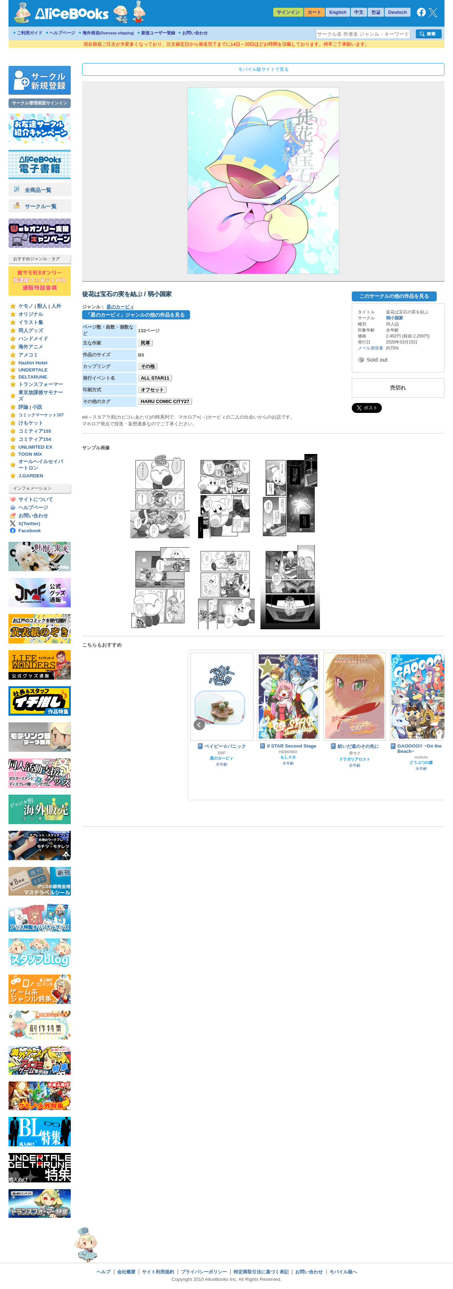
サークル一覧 (35, 206)
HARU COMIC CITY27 (165, 401)
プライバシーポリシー (204, 1271)
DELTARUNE (32, 377)
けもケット (30, 423)
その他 (148, 366)
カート (314, 12)
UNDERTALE (33, 370)
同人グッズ (30, 330)
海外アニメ (30, 347)
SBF (222, 753)
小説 (37, 407)
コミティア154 (34, 439)
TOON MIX (30, 454)
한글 (375, 12)
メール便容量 (370, 348)
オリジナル (30, 314)
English (337, 12)
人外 (56, 306)
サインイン (288, 12)
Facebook (29, 530)
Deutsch (397, 12)
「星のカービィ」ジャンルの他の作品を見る (135, 315)
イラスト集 (30, 322)
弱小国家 (394, 318)
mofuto (421, 757)
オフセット (152, 389)
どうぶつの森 (421, 762)
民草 (145, 343)
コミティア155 (34, 431)
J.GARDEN (30, 475)
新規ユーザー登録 (158, 32)
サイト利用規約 (158, 1271)
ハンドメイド (33, 338)
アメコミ (28, 355)
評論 (23, 407)
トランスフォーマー (40, 384)
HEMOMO (288, 752)
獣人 (42, 306)
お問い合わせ (195, 32)
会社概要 (126, 1271)
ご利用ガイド (29, 32)
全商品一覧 (32, 190)
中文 (358, 12)
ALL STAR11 (155, 378)
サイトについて (35, 499)
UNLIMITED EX (35, 447)
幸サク (355, 753)
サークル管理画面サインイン (39, 103)
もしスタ (288, 757)
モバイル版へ (343, 1271)
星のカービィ (120, 307)
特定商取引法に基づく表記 (261, 1271)
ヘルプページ (62, 32)
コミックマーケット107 (41, 415)
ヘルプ (103, 1271)
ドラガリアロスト (354, 759)
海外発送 (108, 32)
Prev (199, 725)
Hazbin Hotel (32, 362)
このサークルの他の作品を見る (394, 296)
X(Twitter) (29, 523)
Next (443, 725)
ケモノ (25, 306)
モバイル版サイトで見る (263, 69)
